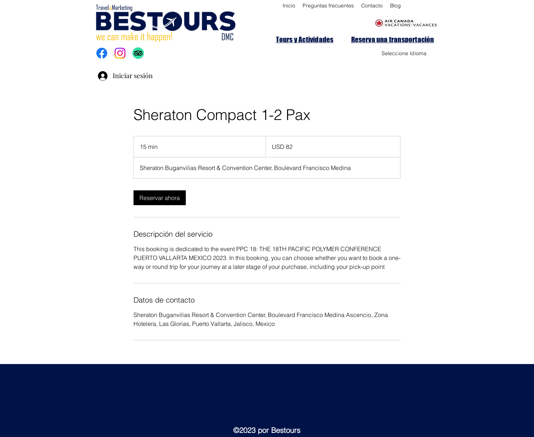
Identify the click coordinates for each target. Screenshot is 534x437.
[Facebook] (102, 53)
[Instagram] (120, 53)
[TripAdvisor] (138, 53)
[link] (160, 197)
